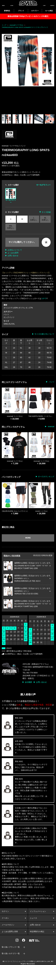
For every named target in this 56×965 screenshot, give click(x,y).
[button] (51, 73)
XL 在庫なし (45, 218)
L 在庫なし (33, 218)
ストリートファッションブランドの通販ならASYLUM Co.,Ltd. (27, 961)
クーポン (5, 918)
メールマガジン (8, 925)
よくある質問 (13, 253)
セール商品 (49, 11)
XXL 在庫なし (10, 227)
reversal (50, 427)
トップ (4, 25)
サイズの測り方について (44, 334)
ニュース (33, 918)
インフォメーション (38, 911)
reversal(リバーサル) (16, 25)
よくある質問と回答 (10, 931)
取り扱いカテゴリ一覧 (11, 953)
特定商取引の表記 (37, 931)
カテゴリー (35, 11)
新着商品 (7, 11)
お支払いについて (15, 250)
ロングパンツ (9, 317)
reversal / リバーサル (10, 146)
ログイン (5, 911)
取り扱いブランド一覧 (11, 947)
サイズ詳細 (46, 212)
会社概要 (28, 682)
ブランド (21, 11)
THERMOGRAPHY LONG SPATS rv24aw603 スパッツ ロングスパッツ (25, 27)
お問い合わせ (13, 256)
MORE (28, 538)
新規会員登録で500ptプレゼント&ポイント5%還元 (28, 16)
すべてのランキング (46, 477)
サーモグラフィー (10, 195)
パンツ (23, 146)
